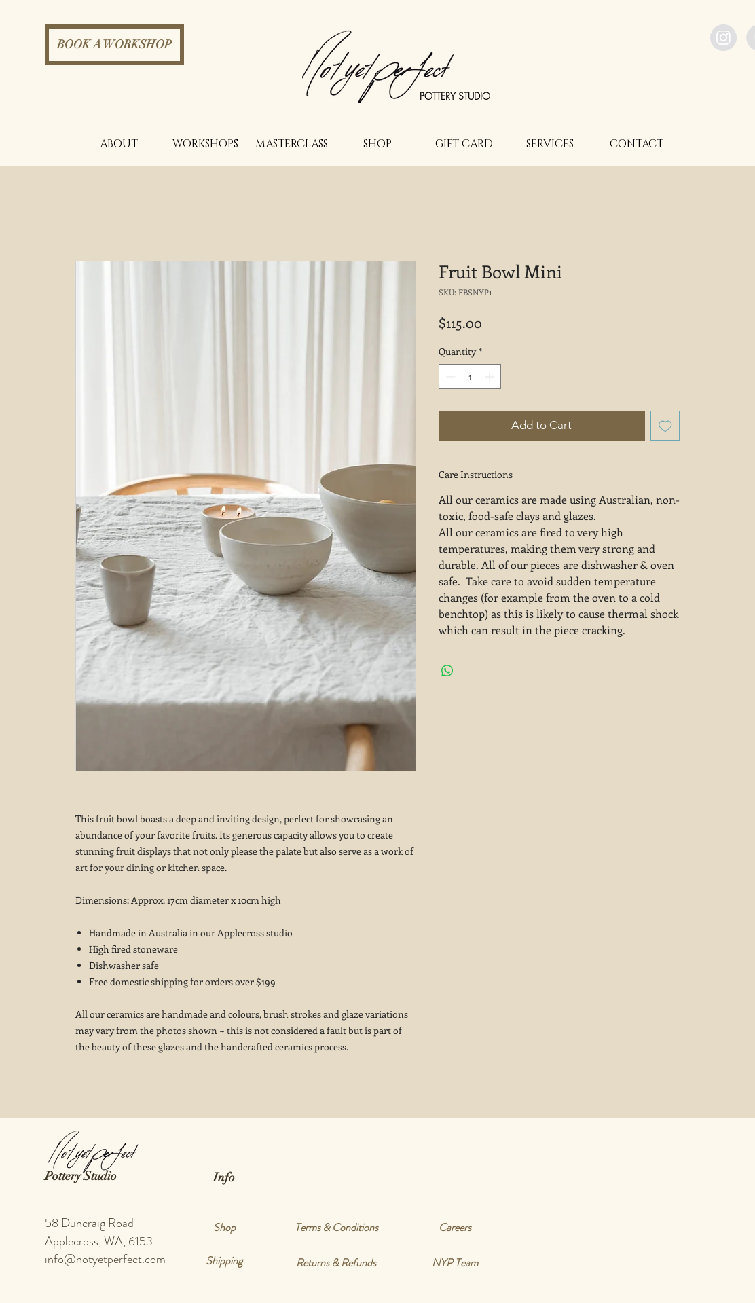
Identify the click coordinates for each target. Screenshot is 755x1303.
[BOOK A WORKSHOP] (114, 44)
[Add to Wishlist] (665, 426)
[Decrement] (449, 376)
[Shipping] (224, 1260)
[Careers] (455, 1227)
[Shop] (224, 1227)
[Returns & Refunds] (336, 1263)
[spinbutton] (470, 376)
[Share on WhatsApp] (447, 671)
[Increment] (490, 376)
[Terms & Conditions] (336, 1227)
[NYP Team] (455, 1263)
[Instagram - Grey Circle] (723, 37)
